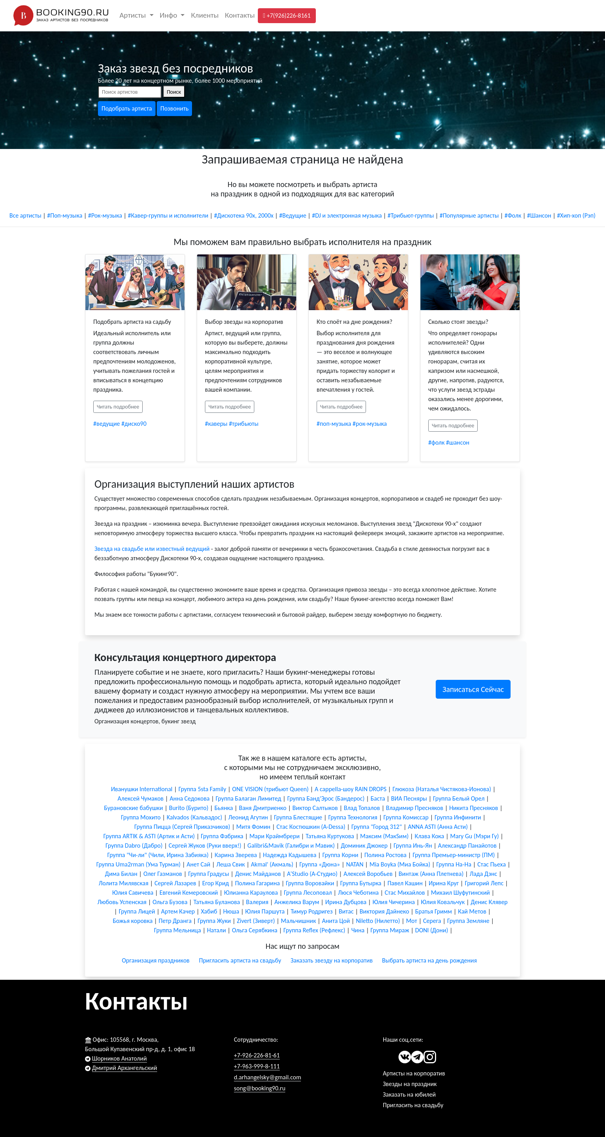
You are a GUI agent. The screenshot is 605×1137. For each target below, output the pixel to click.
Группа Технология (352, 817)
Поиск (174, 92)
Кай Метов (472, 911)
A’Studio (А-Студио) (312, 873)
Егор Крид (215, 883)
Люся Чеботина (358, 892)
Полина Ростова (385, 855)
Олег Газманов (162, 873)
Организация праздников (156, 960)
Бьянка (223, 808)
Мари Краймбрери (274, 836)
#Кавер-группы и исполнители (168, 215)
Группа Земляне (468, 920)
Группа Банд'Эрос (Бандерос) (325, 798)
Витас (346, 911)
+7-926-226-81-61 (257, 1055)
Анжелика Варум (296, 902)
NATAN (354, 864)
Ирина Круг (444, 883)
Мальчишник (298, 920)
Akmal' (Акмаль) (272, 864)
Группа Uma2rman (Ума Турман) (138, 864)
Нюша (231, 911)
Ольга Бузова (169, 902)
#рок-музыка (370, 423)
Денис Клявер (489, 902)
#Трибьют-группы (411, 215)
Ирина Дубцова (345, 902)
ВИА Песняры (409, 798)
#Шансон (539, 215)
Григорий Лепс (484, 883)
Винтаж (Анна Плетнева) (431, 873)
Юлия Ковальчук (443, 902)
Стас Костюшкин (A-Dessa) (311, 826)
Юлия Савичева (132, 892)
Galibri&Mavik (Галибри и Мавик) (291, 845)
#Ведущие (292, 215)
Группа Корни (340, 855)
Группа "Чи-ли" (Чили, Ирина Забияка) (158, 855)
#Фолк (512, 215)
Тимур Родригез (312, 911)
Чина (357, 930)
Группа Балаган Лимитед (248, 798)
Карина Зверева (236, 855)
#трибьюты (244, 423)
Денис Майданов (258, 873)
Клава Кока (429, 836)
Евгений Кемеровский (188, 892)
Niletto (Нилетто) (378, 920)
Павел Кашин (405, 883)
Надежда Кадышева (289, 855)
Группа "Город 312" (376, 826)
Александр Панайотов (467, 845)
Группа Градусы (208, 873)
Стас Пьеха (491, 864)
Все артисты (25, 215)
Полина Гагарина (257, 883)
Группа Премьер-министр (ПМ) (454, 855)
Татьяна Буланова (217, 902)
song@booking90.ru (259, 1088)
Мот (411, 920)
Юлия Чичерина (394, 902)
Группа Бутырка (360, 883)
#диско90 (134, 423)
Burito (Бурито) (188, 808)
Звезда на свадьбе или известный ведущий (152, 548)
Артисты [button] (134, 15)
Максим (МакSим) (384, 836)
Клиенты (205, 15)
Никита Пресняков (473, 808)
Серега (432, 920)
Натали (216, 930)
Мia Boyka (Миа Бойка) (400, 864)
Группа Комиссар (406, 817)
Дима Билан (121, 873)
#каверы (216, 423)
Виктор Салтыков (315, 808)
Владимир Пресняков (414, 808)
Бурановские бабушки (133, 808)
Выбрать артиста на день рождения (429, 960)
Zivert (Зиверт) (256, 920)
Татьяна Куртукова (330, 836)
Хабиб (209, 911)
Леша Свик (230, 864)
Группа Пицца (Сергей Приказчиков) (182, 826)
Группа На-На (453, 864)
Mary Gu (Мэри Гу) (474, 836)
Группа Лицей (137, 911)
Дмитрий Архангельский (124, 1068)
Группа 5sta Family (202, 789)
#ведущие (106, 423)
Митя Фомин (253, 826)
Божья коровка (133, 920)
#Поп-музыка (64, 215)
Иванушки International (141, 789)
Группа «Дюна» (319, 864)
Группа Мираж (390, 930)
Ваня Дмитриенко (262, 808)
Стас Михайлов (405, 892)
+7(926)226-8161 (286, 15)
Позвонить (174, 108)
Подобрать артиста (126, 108)
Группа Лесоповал (308, 892)
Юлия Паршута (265, 911)
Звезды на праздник (410, 1084)
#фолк (436, 442)
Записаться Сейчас (473, 689)
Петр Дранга (175, 920)
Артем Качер (178, 911)
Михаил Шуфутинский (460, 892)
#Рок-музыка (105, 215)
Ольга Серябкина (254, 930)
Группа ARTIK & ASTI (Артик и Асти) (149, 836)
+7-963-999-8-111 (257, 1066)
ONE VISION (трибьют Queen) (270, 789)
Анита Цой (336, 920)
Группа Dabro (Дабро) (134, 845)
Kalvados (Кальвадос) (194, 817)
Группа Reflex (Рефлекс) (314, 930)
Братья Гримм (433, 911)
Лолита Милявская (124, 883)
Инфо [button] (169, 15)
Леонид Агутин (248, 817)
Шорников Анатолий (119, 1058)
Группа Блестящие (298, 817)
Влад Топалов (362, 808)
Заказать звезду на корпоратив (331, 960)
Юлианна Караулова (251, 892)
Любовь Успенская (121, 902)
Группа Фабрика (222, 836)
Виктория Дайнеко (384, 911)
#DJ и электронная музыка (347, 215)
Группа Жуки (214, 920)
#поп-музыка (334, 423)
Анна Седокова (190, 798)
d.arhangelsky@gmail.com (267, 1077)
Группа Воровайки (310, 883)
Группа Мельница (177, 930)
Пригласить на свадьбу (413, 1105)
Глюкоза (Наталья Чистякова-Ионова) (442, 789)
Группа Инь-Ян (413, 845)
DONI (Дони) (431, 930)
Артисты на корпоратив (414, 1073)
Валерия (257, 902)
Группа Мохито (141, 817)
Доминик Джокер (364, 845)
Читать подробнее (118, 406)
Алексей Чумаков (140, 798)
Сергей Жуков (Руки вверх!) (204, 845)
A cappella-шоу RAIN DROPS (350, 789)
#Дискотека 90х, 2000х (244, 215)
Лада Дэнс (483, 873)
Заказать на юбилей (409, 1094)
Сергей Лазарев (175, 883)
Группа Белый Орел (458, 798)
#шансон (457, 442)
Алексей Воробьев (368, 873)
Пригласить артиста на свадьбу (240, 960)
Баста (378, 798)
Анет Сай (198, 864)
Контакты (240, 15)
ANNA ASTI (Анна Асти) (438, 826)
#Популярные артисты (469, 215)
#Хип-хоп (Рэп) (576, 215)
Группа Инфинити (458, 817)
